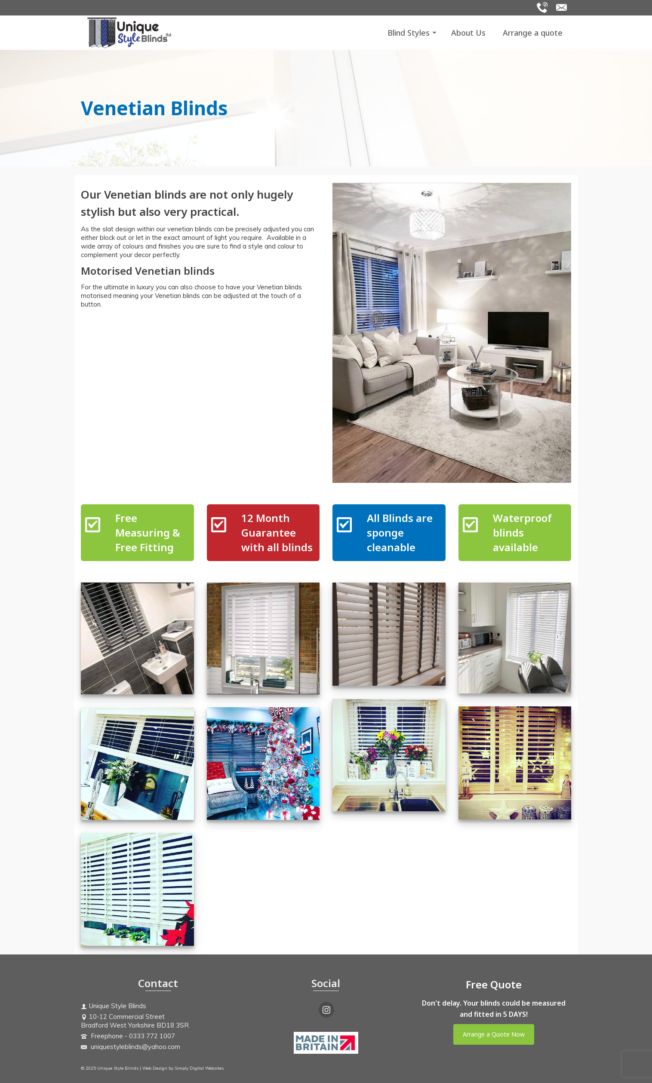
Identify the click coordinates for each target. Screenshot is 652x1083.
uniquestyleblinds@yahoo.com (130, 1047)
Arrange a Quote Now (494, 1034)
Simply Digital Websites (199, 1068)
